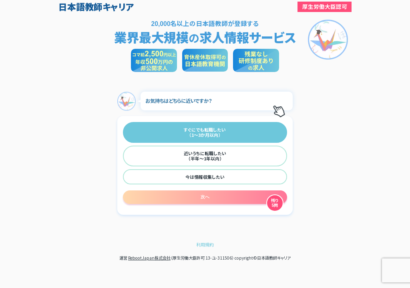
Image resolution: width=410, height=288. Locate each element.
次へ (205, 196)
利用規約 (205, 244)
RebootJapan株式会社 (149, 258)
